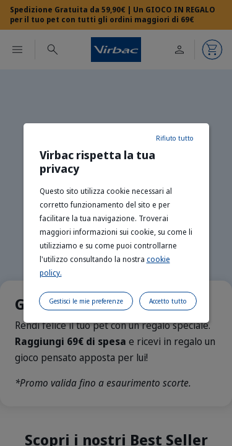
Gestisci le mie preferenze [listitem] (86, 301)
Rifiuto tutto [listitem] (175, 138)
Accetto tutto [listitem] (168, 301)
